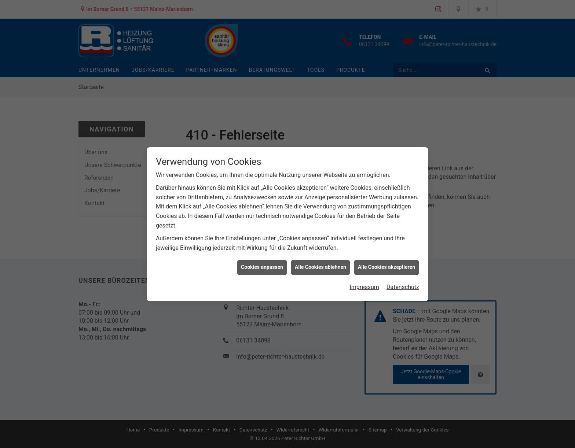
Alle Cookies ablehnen (320, 266)
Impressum (364, 286)
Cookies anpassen (262, 266)
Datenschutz (403, 286)
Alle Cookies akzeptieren (386, 266)
